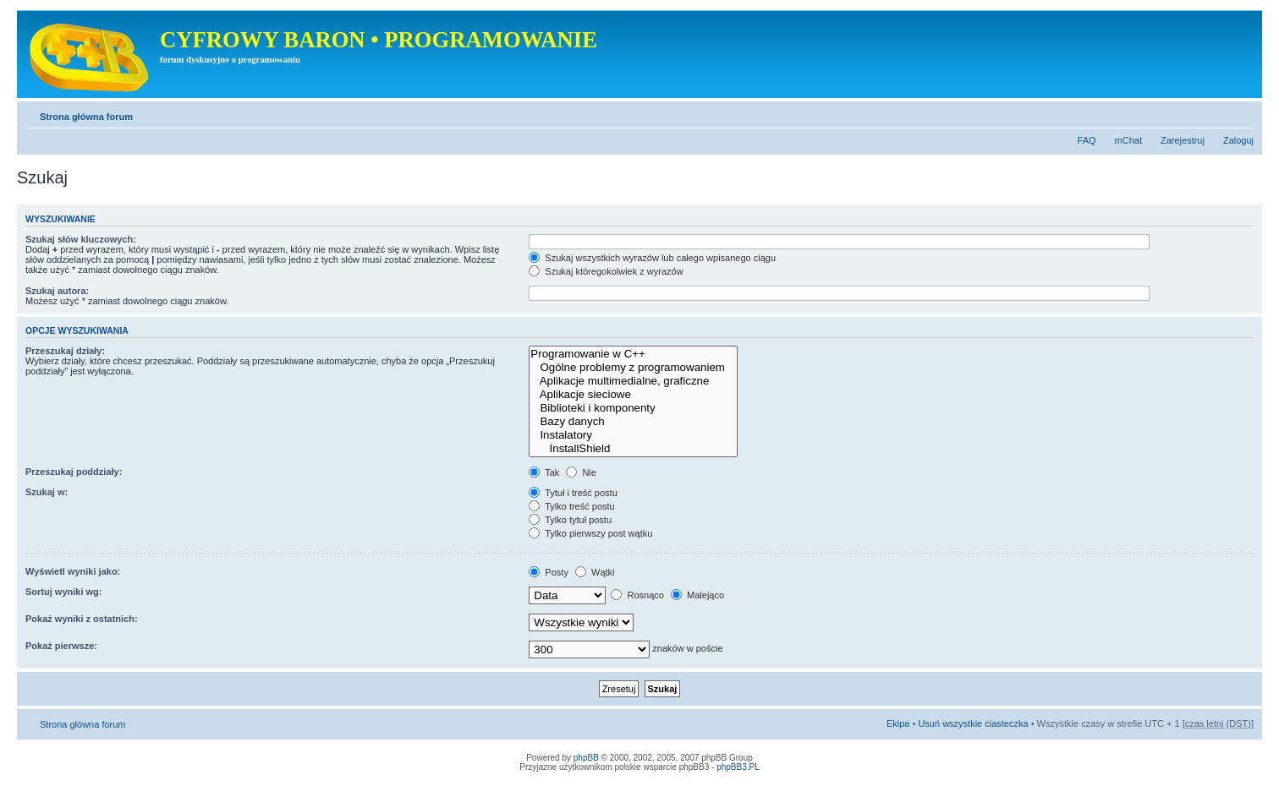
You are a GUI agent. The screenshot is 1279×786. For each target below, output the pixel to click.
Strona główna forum (86, 117)
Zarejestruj (1183, 140)
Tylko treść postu (571, 506)
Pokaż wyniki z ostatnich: (81, 619)
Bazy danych (633, 421)
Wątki (595, 572)
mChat (1128, 140)
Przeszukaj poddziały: (73, 472)
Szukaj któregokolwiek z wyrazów (606, 271)
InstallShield (633, 449)
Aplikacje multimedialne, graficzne (633, 381)
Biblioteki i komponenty (633, 408)
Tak (544, 472)
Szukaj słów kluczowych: (80, 239)
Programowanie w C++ (633, 354)
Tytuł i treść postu (573, 493)
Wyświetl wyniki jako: (72, 571)
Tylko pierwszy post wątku (590, 533)
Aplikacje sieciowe (633, 394)
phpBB (586, 757)
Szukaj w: (46, 492)
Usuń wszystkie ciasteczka (973, 723)
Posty (548, 572)
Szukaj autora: (57, 291)
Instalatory (633, 435)
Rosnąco (637, 595)
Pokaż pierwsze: (61, 646)
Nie (581, 472)
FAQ (1087, 140)
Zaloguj (1238, 140)
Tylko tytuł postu (570, 520)
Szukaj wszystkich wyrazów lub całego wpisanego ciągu (652, 258)
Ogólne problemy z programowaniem (633, 367)
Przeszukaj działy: (65, 351)
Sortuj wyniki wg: (63, 592)
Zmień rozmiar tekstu (1241, 113)
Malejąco (697, 595)
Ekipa (898, 723)
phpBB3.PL (738, 767)
